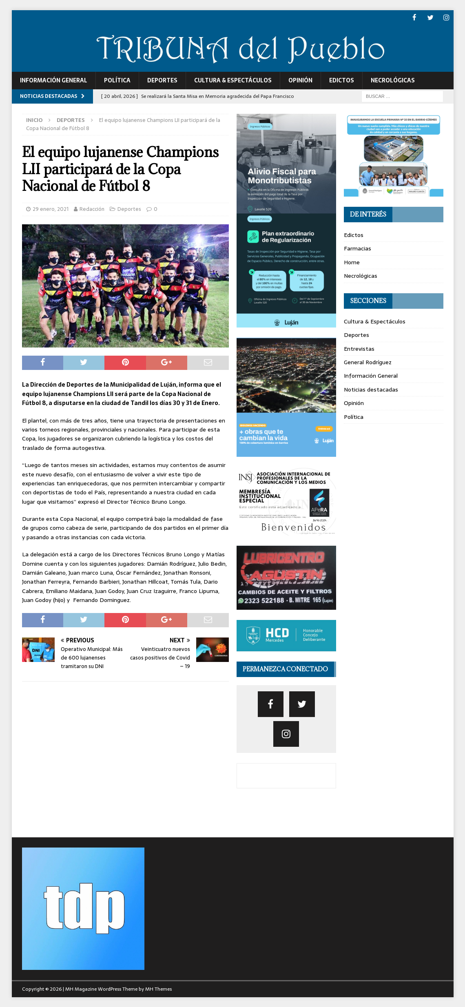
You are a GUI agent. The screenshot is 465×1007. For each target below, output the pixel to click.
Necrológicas (393, 79)
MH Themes (158, 989)
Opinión (300, 79)
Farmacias (357, 247)
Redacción (92, 208)
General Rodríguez (368, 361)
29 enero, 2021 (51, 208)
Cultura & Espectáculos (233, 79)
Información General (53, 79)
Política (117, 79)
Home (352, 261)
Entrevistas (359, 348)
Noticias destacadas (371, 389)
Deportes (162, 79)
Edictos (341, 79)
